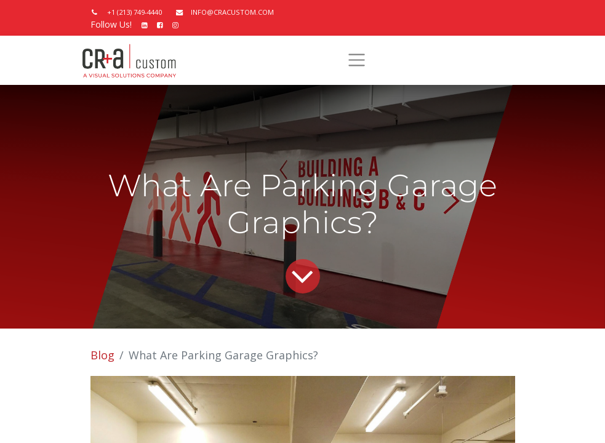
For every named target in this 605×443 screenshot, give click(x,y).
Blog (102, 355)
